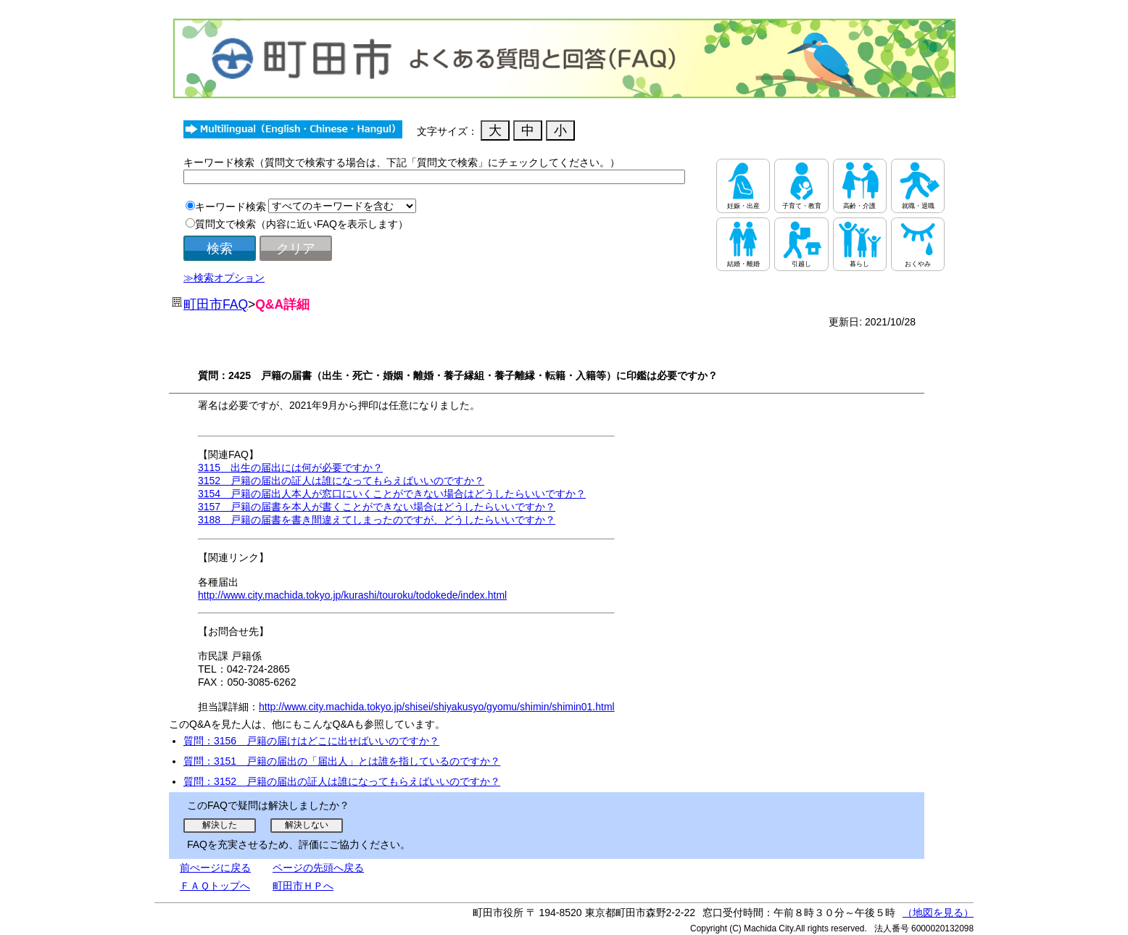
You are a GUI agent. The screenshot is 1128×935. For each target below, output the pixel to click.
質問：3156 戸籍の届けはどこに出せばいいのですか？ (311, 741)
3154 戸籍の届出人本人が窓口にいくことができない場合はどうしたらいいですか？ (392, 493)
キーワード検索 (230, 206)
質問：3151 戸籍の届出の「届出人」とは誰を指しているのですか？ (341, 761)
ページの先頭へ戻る (318, 867)
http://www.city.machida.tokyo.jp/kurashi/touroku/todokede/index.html (352, 595)
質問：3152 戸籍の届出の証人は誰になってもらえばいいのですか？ (341, 781)
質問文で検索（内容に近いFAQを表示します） (301, 224)
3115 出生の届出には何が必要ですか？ (290, 467)
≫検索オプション (224, 277)
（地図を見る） (938, 912)
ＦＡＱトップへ (215, 886)
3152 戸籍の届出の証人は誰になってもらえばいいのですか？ (341, 480)
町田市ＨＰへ (303, 886)
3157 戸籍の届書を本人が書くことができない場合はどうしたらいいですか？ (376, 506)
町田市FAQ (215, 304)
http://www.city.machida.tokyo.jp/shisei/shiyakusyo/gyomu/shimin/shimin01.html (437, 706)
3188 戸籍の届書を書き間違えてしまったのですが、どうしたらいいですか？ (376, 519)
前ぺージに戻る (215, 867)
